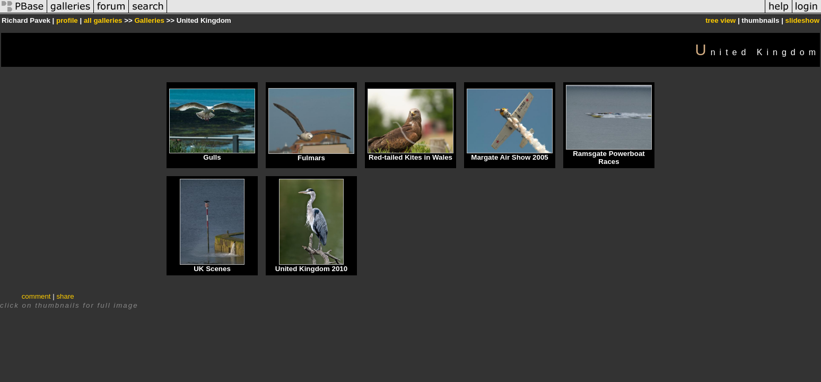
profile (67, 20)
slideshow (802, 20)
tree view (720, 20)
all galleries (103, 20)
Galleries (149, 20)
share (65, 296)
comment (36, 296)
